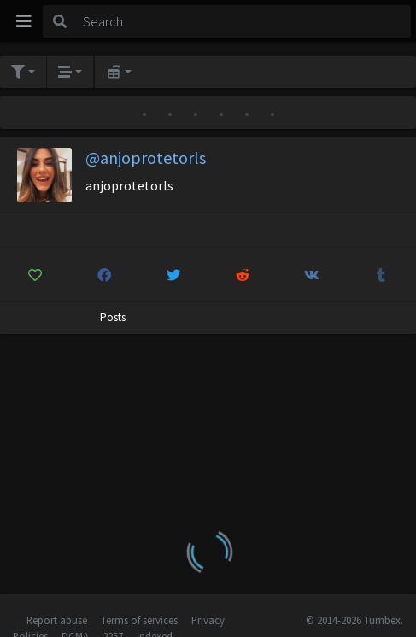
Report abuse (56, 620)
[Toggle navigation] (24, 21)
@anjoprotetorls (145, 157)
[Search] (244, 21)
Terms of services (139, 620)
